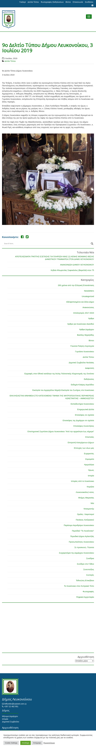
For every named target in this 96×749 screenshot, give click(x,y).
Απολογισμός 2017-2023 (83, 313)
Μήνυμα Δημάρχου (10, 716)
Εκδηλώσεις (89, 379)
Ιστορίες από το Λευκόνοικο (82, 481)
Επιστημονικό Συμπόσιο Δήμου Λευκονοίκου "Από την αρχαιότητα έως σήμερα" (60, 431)
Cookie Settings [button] (11, 743)
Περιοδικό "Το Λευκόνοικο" (83, 531)
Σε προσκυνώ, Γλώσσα (84, 547)
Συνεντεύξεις (88, 569)
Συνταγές (90, 575)
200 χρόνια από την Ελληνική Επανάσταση (76, 285)
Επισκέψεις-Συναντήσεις (84, 426)
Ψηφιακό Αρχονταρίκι (85, 597)
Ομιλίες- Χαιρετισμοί (85, 514)
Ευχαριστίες (89, 453)
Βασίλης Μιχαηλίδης (85, 335)
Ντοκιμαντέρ (89, 509)
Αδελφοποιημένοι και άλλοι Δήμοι (80, 302)
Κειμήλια (90, 487)
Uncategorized (88, 296)
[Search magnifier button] (92, 243)
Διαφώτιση (89, 368)
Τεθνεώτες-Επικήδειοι (85, 580)
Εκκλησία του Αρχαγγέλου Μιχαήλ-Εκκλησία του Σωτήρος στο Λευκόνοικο (63, 390)
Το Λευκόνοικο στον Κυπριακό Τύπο (79, 586)
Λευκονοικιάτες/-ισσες (85, 492)
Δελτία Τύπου (33, 2)
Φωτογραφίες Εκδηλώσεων (52, 2)
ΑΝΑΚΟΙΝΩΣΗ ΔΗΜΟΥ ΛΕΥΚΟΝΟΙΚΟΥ (77, 265)
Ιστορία (91, 476)
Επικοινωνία (78, 2)
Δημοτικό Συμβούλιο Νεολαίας (81, 363)
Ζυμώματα (89, 459)
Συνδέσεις (89, 2)
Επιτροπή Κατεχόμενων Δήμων (81, 442)
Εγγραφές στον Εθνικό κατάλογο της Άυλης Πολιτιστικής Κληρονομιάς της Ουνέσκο (59, 374)
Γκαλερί (22, 2)
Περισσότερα (49, 743)
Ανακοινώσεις (88, 307)
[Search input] (47, 243)
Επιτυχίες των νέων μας (84, 448)
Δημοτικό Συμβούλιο (10, 722)
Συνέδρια (90, 558)
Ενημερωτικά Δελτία (85, 409)
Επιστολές (89, 437)
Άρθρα (91, 318)
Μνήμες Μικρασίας (86, 498)
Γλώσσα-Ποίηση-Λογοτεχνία (82, 346)
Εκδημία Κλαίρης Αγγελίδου (82, 385)
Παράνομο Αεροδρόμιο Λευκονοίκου (79, 525)
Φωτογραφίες (88, 591)
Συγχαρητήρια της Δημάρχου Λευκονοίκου (76, 553)
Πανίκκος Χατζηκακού (85, 520)
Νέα (92, 503)
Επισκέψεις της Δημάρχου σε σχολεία (78, 420)
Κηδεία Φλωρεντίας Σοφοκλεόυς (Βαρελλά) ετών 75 (72, 270)
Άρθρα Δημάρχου (86, 329)
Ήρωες (91, 470)
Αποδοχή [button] (25, 743)
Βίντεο (68, 2)
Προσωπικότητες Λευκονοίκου (81, 542)
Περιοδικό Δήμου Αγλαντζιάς (82, 536)
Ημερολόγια (89, 465)
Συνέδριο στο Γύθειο (85, 564)
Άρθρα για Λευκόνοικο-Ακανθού (80, 324)
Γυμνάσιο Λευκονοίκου (84, 351)
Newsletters (89, 291)
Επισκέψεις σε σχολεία (84, 415)
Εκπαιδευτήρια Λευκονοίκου (82, 404)
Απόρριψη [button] (37, 743)
